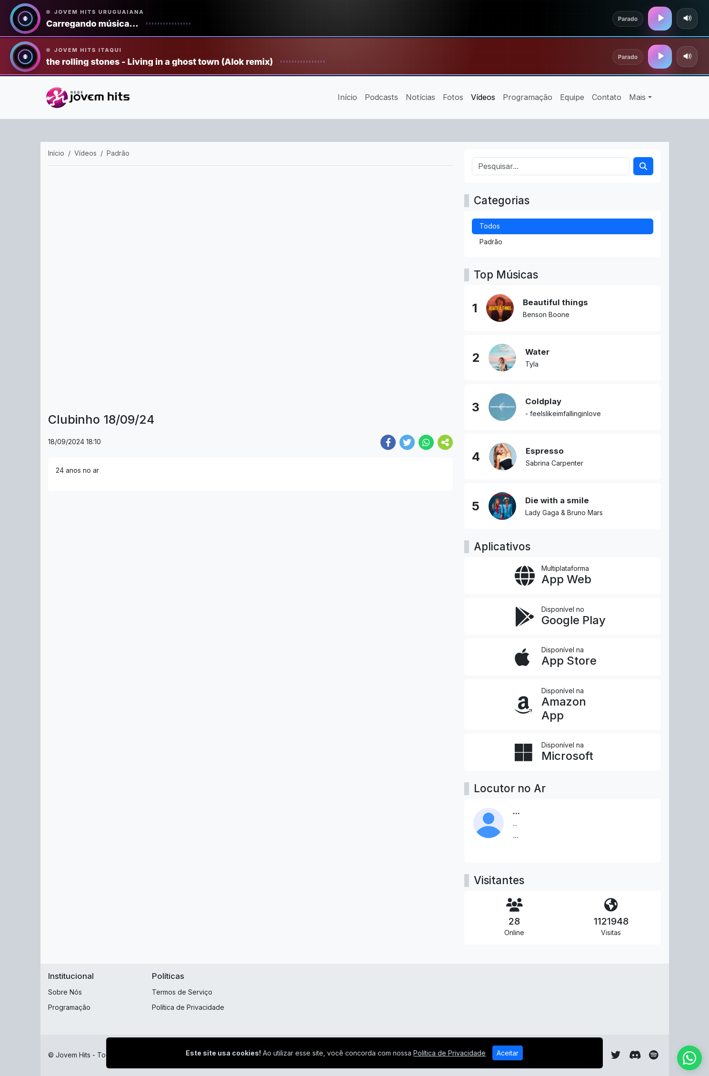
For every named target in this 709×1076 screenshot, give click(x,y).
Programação (527, 97)
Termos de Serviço (182, 992)
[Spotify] (653, 1055)
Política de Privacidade (188, 1007)
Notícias (420, 97)
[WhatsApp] (689, 1058)
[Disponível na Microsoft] (562, 752)
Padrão (490, 242)
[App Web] (562, 575)
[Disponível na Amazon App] (562, 704)
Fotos (453, 97)
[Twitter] (615, 1055)
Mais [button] (637, 97)
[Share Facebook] (388, 442)
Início (347, 97)
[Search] (643, 166)
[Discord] (635, 1055)
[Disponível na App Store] (562, 657)
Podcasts (381, 97)
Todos (489, 226)
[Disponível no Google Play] (562, 616)
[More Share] (445, 442)
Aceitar (508, 1053)
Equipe (572, 97)
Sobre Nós (65, 992)
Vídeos (483, 97)
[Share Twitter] (407, 442)
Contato (606, 97)
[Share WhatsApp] (426, 442)
